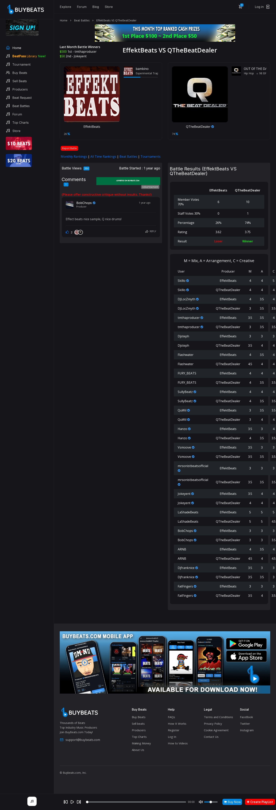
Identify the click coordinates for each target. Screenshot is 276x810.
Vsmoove (184, 447)
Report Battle (69, 148)
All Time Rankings (103, 156)
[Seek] (136, 802)
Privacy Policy (213, 723)
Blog (95, 7)
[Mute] (201, 802)
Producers (139, 730)
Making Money (141, 743)
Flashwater (186, 355)
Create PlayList (260, 802)
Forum (82, 7)
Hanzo (182, 429)
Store (109, 7)
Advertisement (150, 187)
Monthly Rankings (74, 156)
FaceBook (246, 717)
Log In (172, 737)
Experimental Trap (147, 73)
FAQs (171, 717)
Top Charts (139, 737)
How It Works (177, 723)
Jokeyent (80, 56)
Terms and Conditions (218, 717)
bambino (142, 69)
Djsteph (183, 336)
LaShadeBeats (188, 512)
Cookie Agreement (216, 730)
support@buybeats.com (80, 740)
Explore (65, 7)
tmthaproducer (86, 51)
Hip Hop (249, 73)
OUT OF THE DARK (257, 69)
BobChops (84, 203)
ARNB (182, 549)
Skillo (181, 280)
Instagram (247, 730)
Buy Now (232, 802)
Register (173, 730)
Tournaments (151, 156)
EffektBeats (91, 126)
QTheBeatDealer (200, 126)
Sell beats (138, 723)
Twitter (245, 723)
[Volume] (211, 802)
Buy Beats (139, 717)
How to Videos (178, 743)
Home (63, 20)
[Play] (72, 802)
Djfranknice (186, 568)
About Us (138, 750)
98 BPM (263, 73)
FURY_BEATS (187, 373)
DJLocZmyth (186, 299)
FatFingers (185, 586)
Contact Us (211, 737)
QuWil (182, 410)
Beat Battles (82, 20)
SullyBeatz (185, 392)
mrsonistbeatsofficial (193, 466)
